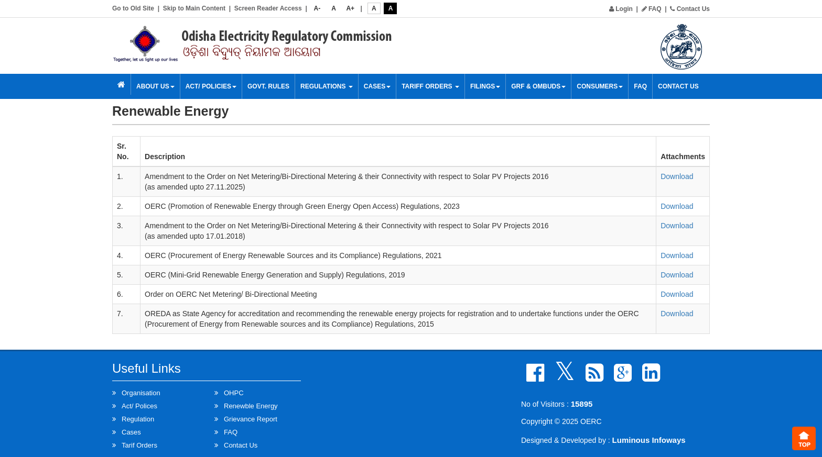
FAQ (652, 9)
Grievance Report (250, 419)
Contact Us (690, 9)
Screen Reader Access (268, 8)
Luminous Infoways (649, 440)
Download (677, 176)
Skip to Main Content (194, 8)
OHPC (234, 393)
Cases (377, 86)
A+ (350, 8)
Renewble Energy (251, 406)
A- (317, 8)
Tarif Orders (139, 445)
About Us (155, 86)
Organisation (141, 393)
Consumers (600, 86)
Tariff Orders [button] (430, 86)
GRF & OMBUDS (538, 86)
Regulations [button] (326, 86)
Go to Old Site (133, 8)
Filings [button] (485, 86)
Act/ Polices (139, 406)
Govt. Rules (268, 86)
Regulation (138, 419)
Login (621, 9)
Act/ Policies (211, 86)
